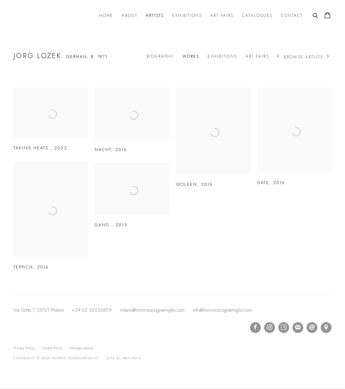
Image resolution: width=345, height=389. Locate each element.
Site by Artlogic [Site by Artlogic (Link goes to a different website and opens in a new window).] (124, 358)
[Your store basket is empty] (327, 16)
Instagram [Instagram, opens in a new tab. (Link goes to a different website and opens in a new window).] (269, 327)
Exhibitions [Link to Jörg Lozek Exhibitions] (222, 56)
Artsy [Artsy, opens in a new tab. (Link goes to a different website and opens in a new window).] (283, 327)
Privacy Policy (23, 348)
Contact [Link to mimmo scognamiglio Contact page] (292, 15)
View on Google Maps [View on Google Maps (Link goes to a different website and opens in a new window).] (326, 327)
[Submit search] (316, 15)
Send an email (312, 327)
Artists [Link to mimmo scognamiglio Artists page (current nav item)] (155, 15)
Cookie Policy (52, 348)
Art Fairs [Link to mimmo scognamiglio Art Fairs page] (221, 15)
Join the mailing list (297, 327)
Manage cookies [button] (81, 348)
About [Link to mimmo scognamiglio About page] (129, 15)
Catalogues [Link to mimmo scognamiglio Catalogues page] (257, 15)
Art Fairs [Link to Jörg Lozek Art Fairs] (257, 56)
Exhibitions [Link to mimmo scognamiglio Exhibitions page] (187, 15)
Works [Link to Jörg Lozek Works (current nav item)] (190, 56)
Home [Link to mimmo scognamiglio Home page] (106, 15)
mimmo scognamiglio (50, 15)
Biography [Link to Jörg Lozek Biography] (160, 56)
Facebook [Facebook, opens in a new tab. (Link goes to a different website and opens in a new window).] (255, 327)
